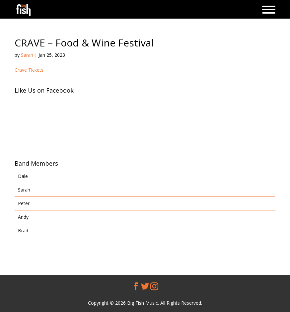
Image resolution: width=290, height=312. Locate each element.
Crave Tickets (29, 70)
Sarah (27, 55)
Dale (23, 176)
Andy (23, 217)
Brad (23, 230)
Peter (24, 203)
